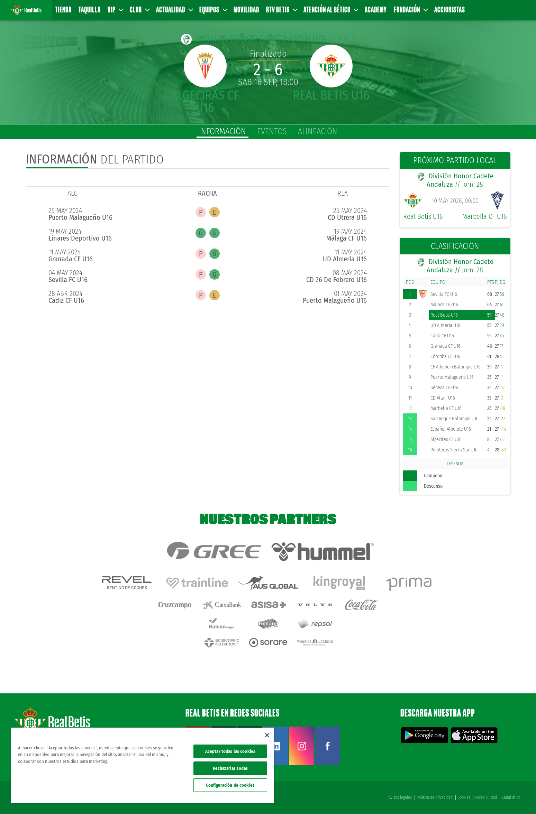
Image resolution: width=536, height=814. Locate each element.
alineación (317, 131)
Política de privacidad (435, 797)
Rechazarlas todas (230, 768)
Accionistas (449, 9)
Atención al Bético (330, 9)
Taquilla (90, 9)
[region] (142, 765)
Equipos (213, 9)
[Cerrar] (267, 735)
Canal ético (511, 797)
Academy (376, 9)
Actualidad (174, 9)
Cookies (463, 797)
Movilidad (246, 9)
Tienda (63, 9)
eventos (272, 131)
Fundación (410, 9)
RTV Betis (281, 9)
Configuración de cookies (230, 785)
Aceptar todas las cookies (230, 751)
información (222, 131)
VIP (115, 9)
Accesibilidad (486, 797)
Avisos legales (400, 797)
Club (139, 9)
